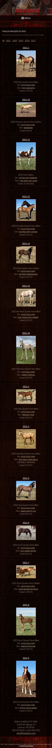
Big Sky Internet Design (26, 746)
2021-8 (26, 605)
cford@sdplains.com (26, 733)
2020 (14, 40)
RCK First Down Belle (28, 459)
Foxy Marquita (28, 88)
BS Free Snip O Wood (28, 232)
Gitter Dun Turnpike (28, 178)
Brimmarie (28, 128)
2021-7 (26, 562)
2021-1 (26, 48)
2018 (27, 40)
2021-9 (26, 658)
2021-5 (26, 478)
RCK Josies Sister (28, 551)
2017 (33, 40)
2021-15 (26, 286)
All (3, 40)
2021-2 (26, 386)
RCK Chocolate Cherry (28, 317)
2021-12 (26, 196)
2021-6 (26, 523)
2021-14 (26, 243)
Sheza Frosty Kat (28, 511)
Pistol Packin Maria (28, 708)
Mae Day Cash (28, 415)
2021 (8, 40)
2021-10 (26, 99)
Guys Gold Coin (28, 85)
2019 (21, 40)
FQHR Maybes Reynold (28, 589)
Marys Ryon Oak (28, 646)
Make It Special (28, 375)
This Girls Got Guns (28, 181)
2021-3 (26, 426)
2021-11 (26, 139)
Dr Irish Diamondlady (28, 274)
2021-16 (26, 333)
